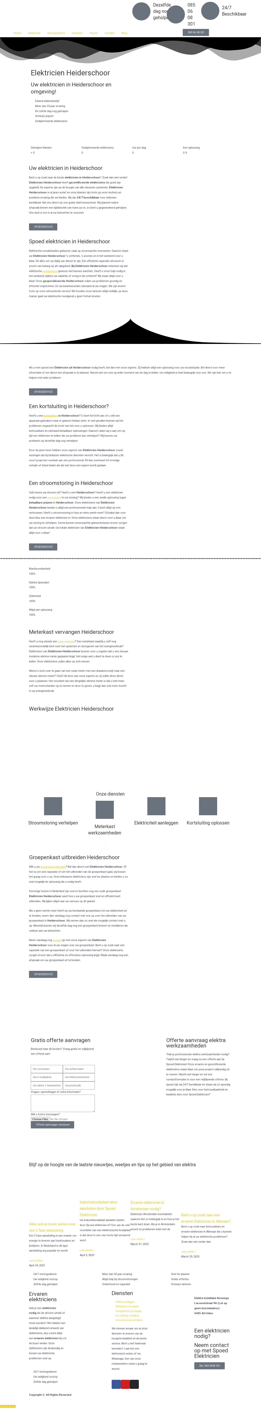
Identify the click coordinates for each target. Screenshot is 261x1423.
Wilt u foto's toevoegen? (45, 1114)
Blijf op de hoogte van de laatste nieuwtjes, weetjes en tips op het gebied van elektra (122, 1167)
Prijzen (94, 33)
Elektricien (34, 33)
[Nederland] (130, 1016)
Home (17, 33)
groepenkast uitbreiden (54, 866)
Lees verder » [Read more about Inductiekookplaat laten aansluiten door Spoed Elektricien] (88, 1255)
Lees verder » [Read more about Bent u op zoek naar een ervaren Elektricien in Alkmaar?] (189, 1263)
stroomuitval (55, 497)
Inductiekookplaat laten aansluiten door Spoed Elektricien (103, 1214)
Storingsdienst (56, 33)
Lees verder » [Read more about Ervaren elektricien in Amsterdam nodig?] (138, 1244)
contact (57, 940)
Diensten (77, 33)
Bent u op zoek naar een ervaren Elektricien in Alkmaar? (205, 1226)
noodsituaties (51, 271)
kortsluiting (51, 415)
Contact (109, 33)
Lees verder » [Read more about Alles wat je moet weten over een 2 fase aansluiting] (37, 1272)
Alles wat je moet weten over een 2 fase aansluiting (52, 1235)
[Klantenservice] (8, 1420)
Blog (124, 33)
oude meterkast (67, 641)
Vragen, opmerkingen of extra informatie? (56, 1092)
